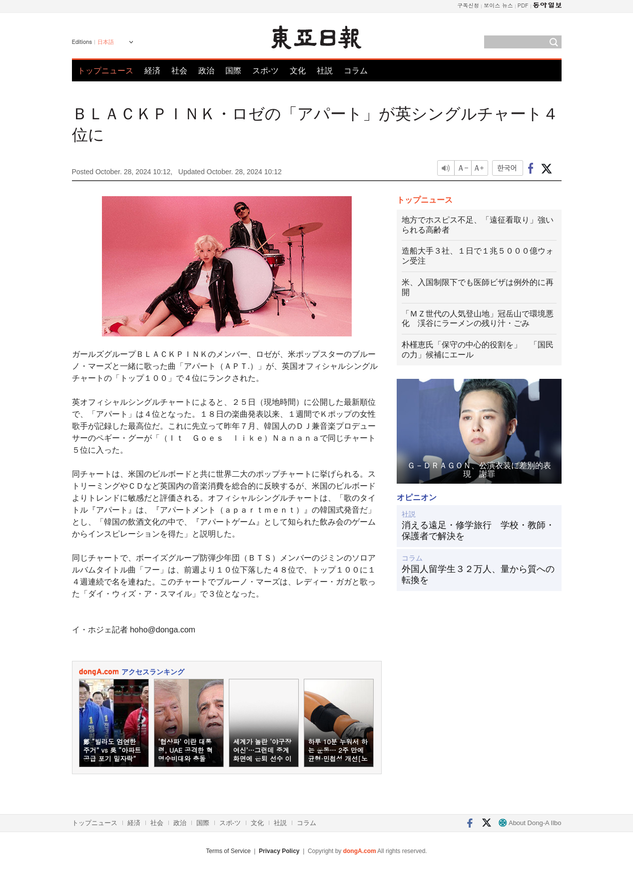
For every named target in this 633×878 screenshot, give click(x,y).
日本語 (105, 42)
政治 (206, 70)
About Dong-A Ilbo (530, 823)
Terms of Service (228, 851)
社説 (325, 70)
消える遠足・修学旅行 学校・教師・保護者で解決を (478, 530)
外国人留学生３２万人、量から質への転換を (478, 574)
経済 (152, 70)
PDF (523, 5)
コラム (356, 70)
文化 (298, 70)
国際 (233, 70)
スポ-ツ (265, 70)
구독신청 (468, 5)
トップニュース (105, 70)
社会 (179, 70)
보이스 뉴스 (498, 5)
